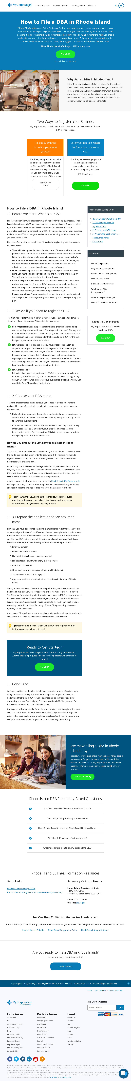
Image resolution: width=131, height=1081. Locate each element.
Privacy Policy (52, 1077)
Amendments (42, 1034)
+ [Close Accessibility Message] (128, 983)
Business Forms (43, 1051)
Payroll (40, 1041)
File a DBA (65, 54)
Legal (69, 1031)
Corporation (11, 1017)
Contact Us (71, 1017)
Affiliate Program (73, 1028)
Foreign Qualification (45, 1021)
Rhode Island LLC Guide (33, 930)
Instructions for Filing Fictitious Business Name (34, 892)
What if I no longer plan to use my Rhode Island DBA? (60, 848)
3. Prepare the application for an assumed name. (43, 520)
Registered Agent (13, 1044)
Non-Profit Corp (13, 1028)
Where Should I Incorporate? (104, 273)
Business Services (60, 5)
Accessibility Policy (64, 1077)
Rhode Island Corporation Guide (62, 930)
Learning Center (78, 5)
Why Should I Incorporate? (103, 268)
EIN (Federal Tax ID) (15, 1038)
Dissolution (41, 1024)
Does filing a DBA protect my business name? (58, 818)
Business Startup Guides (102, 284)
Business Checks (43, 1048)
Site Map (70, 1044)
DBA (9, 1031)
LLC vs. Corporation (100, 263)
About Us (92, 5)
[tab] (44, 214)
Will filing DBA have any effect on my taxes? (58, 838)
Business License (13, 1041)
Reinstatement (42, 1031)
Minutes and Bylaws (14, 1048)
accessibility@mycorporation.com (104, 984)
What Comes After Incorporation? (99, 291)
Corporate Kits (12, 1051)
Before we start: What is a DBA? (36, 214)
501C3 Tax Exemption (45, 1038)
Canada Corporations (15, 1024)
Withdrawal (41, 1028)
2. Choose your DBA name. (32, 396)
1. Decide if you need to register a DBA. (41, 311)
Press (69, 1038)
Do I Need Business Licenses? (104, 302)
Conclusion (20, 684)
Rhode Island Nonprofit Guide (95, 930)
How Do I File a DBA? (100, 279)
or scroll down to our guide (65, 61)
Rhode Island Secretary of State (21, 889)
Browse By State (13, 1034)
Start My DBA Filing (82, 777)
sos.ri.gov (80, 903)
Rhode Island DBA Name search (65, 481)
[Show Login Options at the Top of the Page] (121, 5)
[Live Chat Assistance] (124, 1074)
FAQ (69, 1024)
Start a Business (42, 5)
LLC (8, 1021)
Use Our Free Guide (45, 184)
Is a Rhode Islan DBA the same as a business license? (60, 808)
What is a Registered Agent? (103, 297)
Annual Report (42, 1017)
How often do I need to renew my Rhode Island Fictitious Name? (62, 828)
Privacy (70, 1034)
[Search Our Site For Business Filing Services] (116, 6)
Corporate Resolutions (45, 1044)
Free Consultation (74, 1041)
